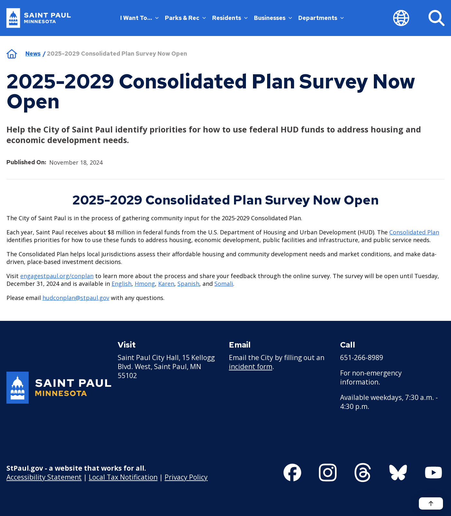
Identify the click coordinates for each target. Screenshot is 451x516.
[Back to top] (431, 503)
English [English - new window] (121, 283)
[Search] (436, 18)
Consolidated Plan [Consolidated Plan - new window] (414, 232)
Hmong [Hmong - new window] (145, 283)
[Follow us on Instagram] (328, 472)
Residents (230, 18)
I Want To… (139, 18)
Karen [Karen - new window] (166, 283)
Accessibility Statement (44, 476)
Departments (321, 18)
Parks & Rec (185, 18)
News (33, 53)
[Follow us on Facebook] (292, 472)
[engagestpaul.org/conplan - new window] (57, 276)
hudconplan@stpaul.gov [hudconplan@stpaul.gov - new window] (75, 298)
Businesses (273, 18)
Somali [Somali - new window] (223, 283)
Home (11, 54)
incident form (250, 366)
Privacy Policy (186, 476)
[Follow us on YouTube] (433, 472)
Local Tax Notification (123, 476)
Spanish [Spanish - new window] (188, 283)
